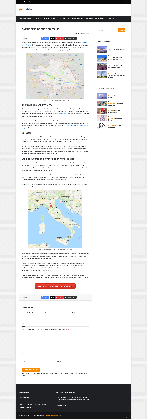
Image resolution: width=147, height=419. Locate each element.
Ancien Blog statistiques (26, 2)
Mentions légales (54, 415)
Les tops (62, 19)
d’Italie (64, 114)
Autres (38, 19)
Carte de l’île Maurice (28, 313)
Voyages (111, 19)
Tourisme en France (75, 19)
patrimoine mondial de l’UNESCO (53, 121)
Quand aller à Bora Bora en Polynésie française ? (33, 404)
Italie (49, 109)
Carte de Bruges (73, 313)
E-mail (24, 361)
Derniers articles (26, 19)
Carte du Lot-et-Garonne (26, 401)
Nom (23, 353)
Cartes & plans (49, 19)
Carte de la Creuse (24, 397)
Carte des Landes (50, 313)
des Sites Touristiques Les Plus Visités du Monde (116, 75)
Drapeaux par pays (62, 405)
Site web (59, 361)
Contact (47, 415)
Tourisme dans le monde (95, 19)
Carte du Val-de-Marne (25, 408)
